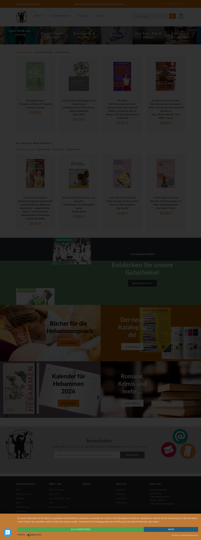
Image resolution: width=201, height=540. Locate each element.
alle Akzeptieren (80, 529)
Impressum (175, 535)
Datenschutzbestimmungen (189, 535)
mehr (171, 529)
